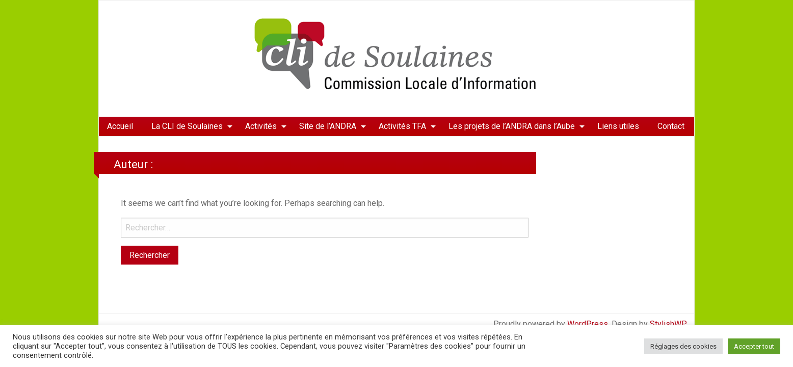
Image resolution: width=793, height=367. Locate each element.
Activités (261, 126)
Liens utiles (618, 126)
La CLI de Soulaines (187, 126)
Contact (670, 126)
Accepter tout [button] (754, 346)
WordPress (587, 324)
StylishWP (668, 324)
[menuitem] (120, 126)
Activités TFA (402, 126)
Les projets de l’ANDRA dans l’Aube (511, 126)
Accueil (120, 126)
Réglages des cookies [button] (683, 346)
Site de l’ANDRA (327, 126)
